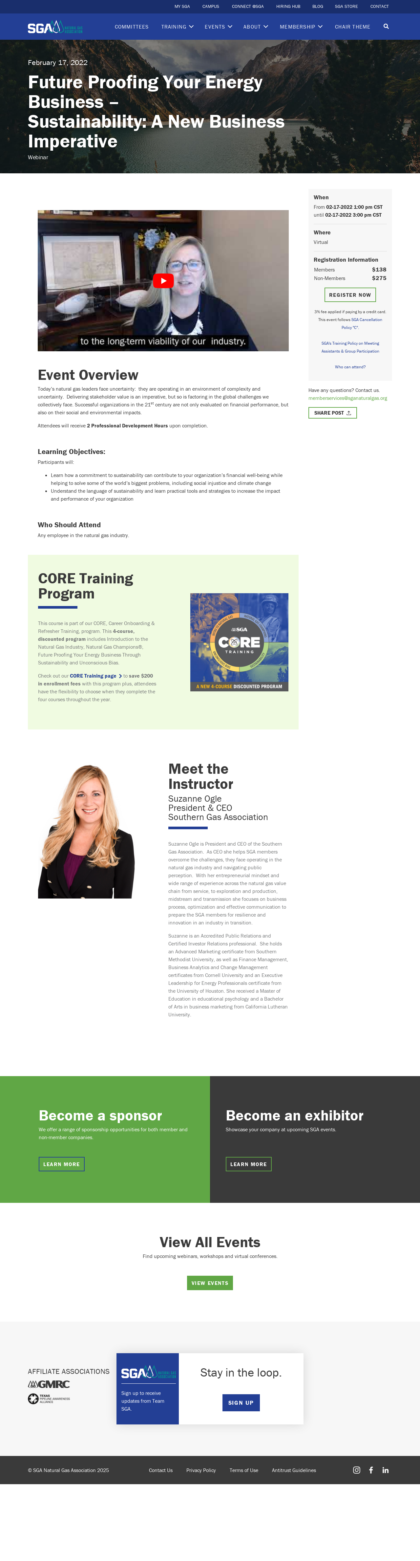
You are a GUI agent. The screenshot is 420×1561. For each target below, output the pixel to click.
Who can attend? (350, 367)
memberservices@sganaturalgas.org (347, 398)
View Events (210, 1283)
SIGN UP (241, 1402)
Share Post (329, 412)
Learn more (61, 1164)
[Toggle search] (386, 26)
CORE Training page (93, 675)
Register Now (350, 295)
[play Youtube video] (163, 280)
